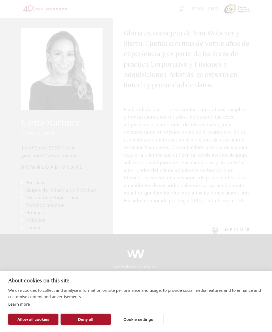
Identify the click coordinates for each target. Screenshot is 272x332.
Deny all (86, 319)
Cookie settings (138, 319)
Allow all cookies (33, 319)
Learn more (19, 304)
